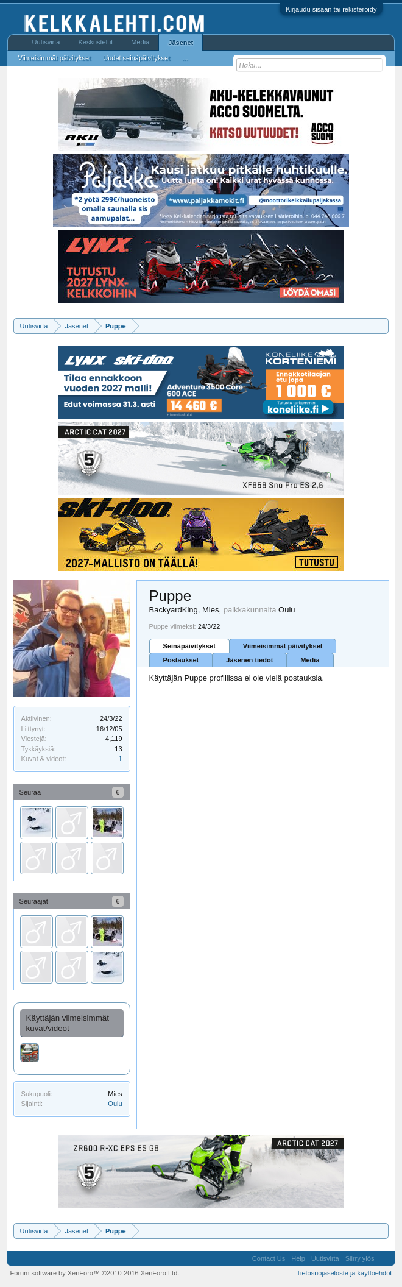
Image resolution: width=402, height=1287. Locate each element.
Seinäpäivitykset (189, 646)
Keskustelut (95, 42)
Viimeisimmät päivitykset (283, 646)
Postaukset (181, 660)
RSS (384, 1258)
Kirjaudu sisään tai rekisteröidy (331, 9)
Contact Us (268, 1258)
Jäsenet (180, 42)
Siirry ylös (360, 1258)
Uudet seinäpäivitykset (136, 58)
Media (309, 660)
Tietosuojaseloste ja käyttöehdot (344, 1273)
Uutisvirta (46, 42)
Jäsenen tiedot (249, 660)
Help (298, 1258)
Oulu (115, 1103)
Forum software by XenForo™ (95, 1273)
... (185, 58)
